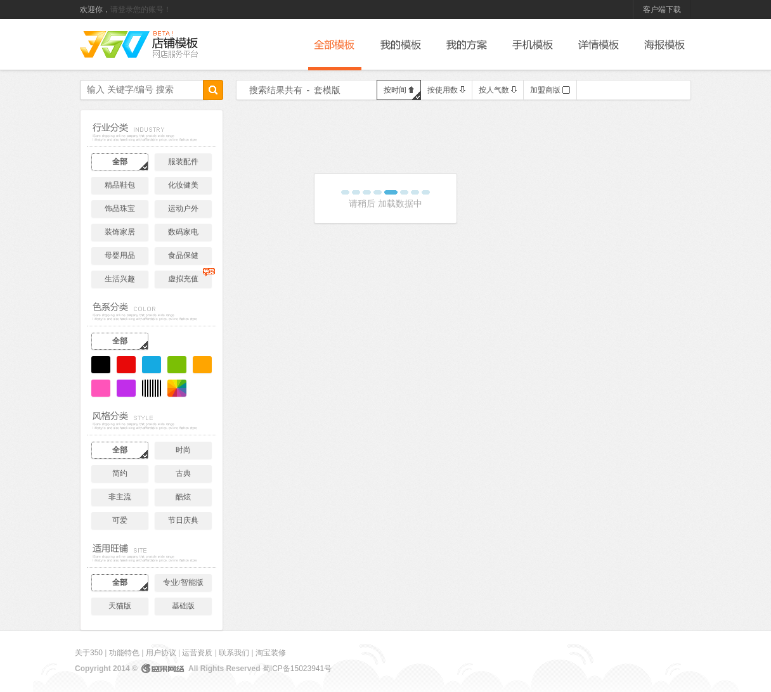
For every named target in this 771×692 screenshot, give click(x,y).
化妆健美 (183, 185)
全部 (119, 161)
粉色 (100, 388)
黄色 (202, 364)
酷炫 (183, 496)
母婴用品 (120, 255)
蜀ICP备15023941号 (297, 668)
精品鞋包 (120, 185)
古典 (183, 473)
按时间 (399, 90)
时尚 (183, 449)
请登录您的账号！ (140, 9)
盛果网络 (163, 668)
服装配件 (183, 161)
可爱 (119, 520)
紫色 (126, 388)
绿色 (176, 364)
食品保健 (183, 255)
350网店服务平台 (115, 44)
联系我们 (234, 652)
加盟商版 (550, 90)
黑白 (151, 388)
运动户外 (183, 208)
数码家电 (183, 231)
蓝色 (151, 364)
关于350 (89, 652)
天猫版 (119, 605)
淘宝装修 (271, 652)
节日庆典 (183, 520)
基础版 (183, 605)
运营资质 (197, 652)
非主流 (119, 496)
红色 (126, 364)
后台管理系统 (175, 44)
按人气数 (498, 90)
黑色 (100, 364)
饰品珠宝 (120, 208)
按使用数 (446, 90)
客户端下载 (662, 9)
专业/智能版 (183, 582)
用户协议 (161, 652)
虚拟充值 (190, 277)
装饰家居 (120, 231)
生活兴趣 (120, 278)
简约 (119, 473)
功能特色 (124, 652)
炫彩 (176, 388)
